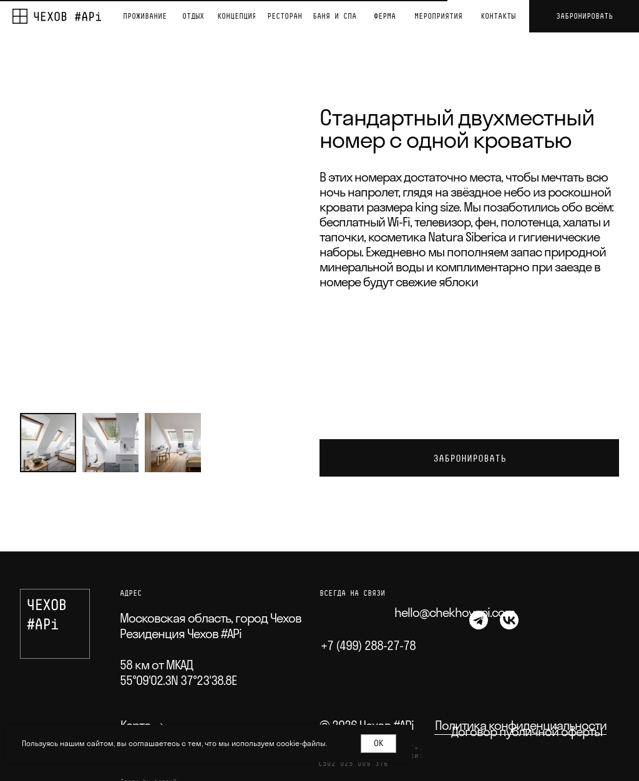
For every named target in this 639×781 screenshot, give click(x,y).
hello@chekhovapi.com (454, 612)
